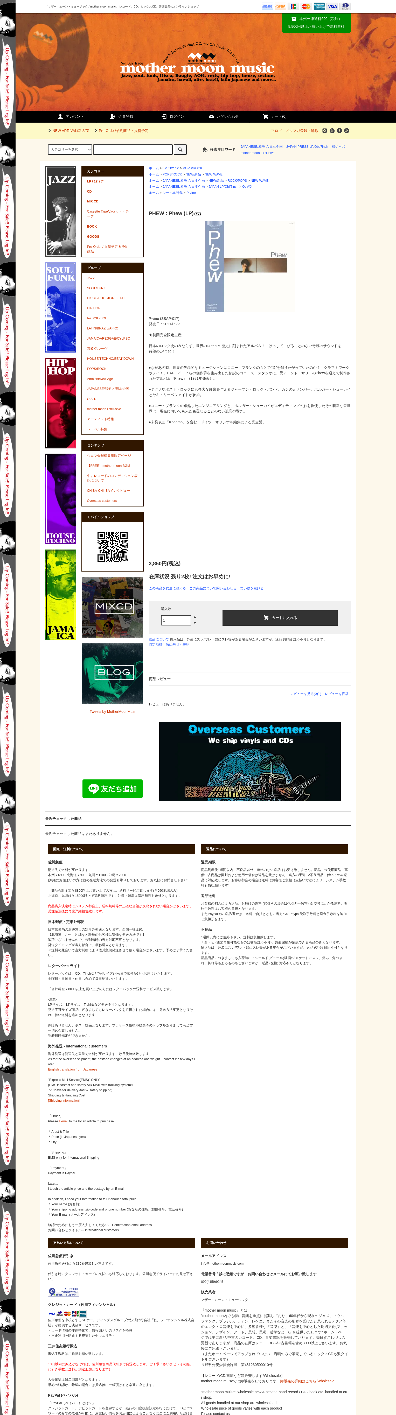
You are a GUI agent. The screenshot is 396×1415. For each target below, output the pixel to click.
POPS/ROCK (192, 168)
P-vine (191, 193)
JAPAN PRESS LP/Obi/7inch (307, 147)
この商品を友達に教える (167, 588)
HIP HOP (94, 308)
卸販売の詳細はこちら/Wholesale (307, 1381)
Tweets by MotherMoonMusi (112, 711)
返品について (159, 639)
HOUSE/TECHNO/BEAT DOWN (110, 359)
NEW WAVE (214, 174)
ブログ (276, 131)
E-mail (63, 1121)
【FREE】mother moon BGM (108, 466)
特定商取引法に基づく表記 (169, 644)
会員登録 (121, 116)
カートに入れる (280, 617)
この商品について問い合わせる (213, 588)
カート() (274, 116)
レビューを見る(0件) (305, 694)
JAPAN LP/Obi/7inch (223, 186)
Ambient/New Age (100, 379)
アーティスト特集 (100, 419)
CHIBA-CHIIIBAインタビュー (108, 490)
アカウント (70, 116)
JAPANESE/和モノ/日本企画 (262, 147)
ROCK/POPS (237, 180)
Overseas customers (102, 501)
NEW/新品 (193, 174)
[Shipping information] (64, 1100)
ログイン (172, 116)
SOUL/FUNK (96, 288)
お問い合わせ (223, 116)
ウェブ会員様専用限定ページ (109, 455)
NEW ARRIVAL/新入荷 (67, 131)
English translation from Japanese (72, 1069)
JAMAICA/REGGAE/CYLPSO (108, 338)
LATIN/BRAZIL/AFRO (103, 328)
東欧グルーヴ (97, 348)
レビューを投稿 (337, 694)
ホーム (154, 168)
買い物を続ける (252, 588)
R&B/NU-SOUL (98, 318)
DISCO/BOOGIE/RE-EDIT (106, 298)
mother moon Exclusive (258, 153)
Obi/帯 (247, 186)
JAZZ (91, 278)
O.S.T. (91, 399)
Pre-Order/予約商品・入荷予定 (121, 131)
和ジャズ (338, 147)
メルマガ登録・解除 (302, 131)
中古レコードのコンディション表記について (112, 478)
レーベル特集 (173, 193)
